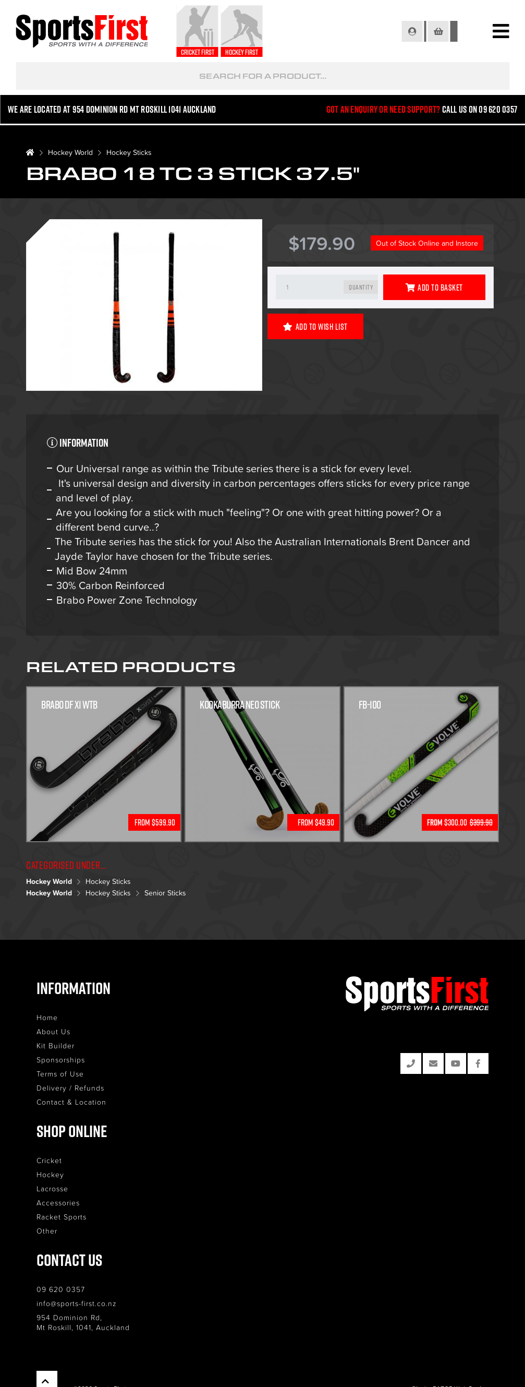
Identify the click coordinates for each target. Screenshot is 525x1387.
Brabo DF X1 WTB (69, 704)
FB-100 (370, 704)
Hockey (50, 1174)
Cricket (49, 1160)
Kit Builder (55, 1045)
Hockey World (70, 152)
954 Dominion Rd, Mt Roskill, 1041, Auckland (83, 1322)
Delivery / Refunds (70, 1088)
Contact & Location (71, 1102)
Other (46, 1231)
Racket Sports (61, 1217)
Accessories (58, 1202)
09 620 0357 (60, 1289)
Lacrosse (52, 1188)
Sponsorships (60, 1060)
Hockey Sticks (129, 152)
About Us (53, 1031)
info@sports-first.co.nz (76, 1303)
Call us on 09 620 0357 (479, 110)
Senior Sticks (165, 893)
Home (47, 1017)
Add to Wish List (315, 326)
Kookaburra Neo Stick (239, 704)
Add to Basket (434, 287)
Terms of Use (60, 1074)
